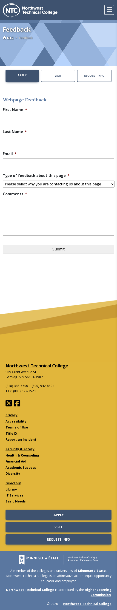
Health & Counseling (22, 455)
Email (10, 153)
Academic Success (21, 467)
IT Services (14, 495)
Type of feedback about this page (36, 175)
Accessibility (16, 421)
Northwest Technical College (37, 366)
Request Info (94, 76)
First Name (15, 109)
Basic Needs (16, 501)
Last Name (15, 131)
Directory (13, 483)
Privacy (11, 415)
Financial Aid (16, 461)
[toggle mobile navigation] (109, 10)
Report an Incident (21, 439)
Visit (58, 76)
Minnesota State (92, 570)
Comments (15, 194)
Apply (22, 75)
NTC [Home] (8, 38)
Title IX (11, 433)
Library (11, 489)
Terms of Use (17, 427)
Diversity (13, 473)
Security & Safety (20, 449)
